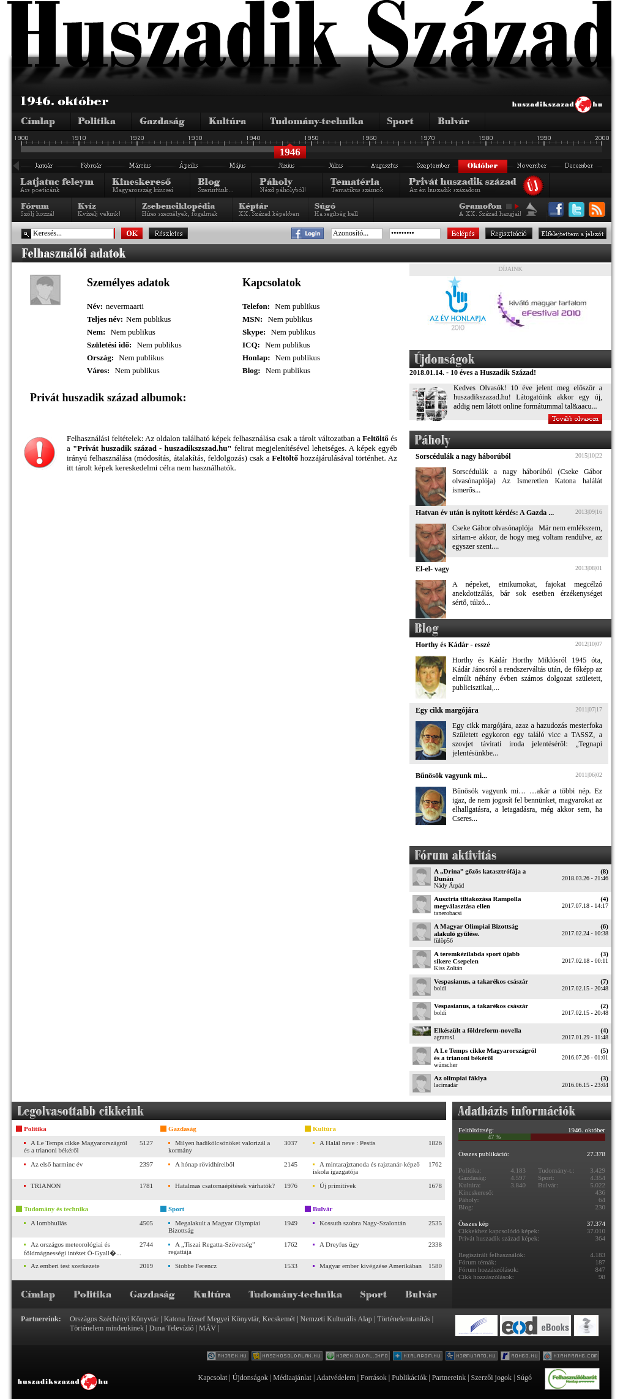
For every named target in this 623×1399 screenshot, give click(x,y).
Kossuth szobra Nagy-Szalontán (362, 1222)
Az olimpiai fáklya (460, 1078)
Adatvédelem (336, 1377)
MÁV (207, 1328)
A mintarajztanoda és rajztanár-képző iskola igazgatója (366, 1167)
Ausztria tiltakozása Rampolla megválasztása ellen (477, 902)
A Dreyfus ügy (339, 1244)
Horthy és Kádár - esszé (453, 644)
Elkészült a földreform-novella (477, 1030)
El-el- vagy (432, 569)
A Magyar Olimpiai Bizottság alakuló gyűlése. (476, 929)
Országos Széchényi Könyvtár (114, 1319)
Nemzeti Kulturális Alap (336, 1319)
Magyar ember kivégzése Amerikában (370, 1265)
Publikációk (409, 1377)
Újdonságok (250, 1377)
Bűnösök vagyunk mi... (451, 775)
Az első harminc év (57, 1164)
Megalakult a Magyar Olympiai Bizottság (214, 1226)
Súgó (524, 1377)
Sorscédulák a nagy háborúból (463, 456)
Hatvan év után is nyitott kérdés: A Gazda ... (485, 512)
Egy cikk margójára (447, 710)
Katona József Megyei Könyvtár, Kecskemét (229, 1319)
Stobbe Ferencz (196, 1265)
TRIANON (46, 1185)
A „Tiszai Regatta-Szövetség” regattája (211, 1248)
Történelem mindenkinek (107, 1328)
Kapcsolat (212, 1377)
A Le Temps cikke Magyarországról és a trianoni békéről (485, 1054)
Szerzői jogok (491, 1377)
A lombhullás (49, 1222)
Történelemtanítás (403, 1319)
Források (373, 1377)
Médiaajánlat (292, 1377)
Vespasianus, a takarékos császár (481, 981)
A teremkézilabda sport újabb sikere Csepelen (477, 957)
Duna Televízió (171, 1328)
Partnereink (449, 1377)
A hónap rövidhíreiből (204, 1164)
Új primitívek (337, 1185)
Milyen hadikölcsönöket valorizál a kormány (219, 1146)
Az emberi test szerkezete (65, 1265)
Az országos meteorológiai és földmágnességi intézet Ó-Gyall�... (72, 1248)
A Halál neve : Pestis (347, 1142)
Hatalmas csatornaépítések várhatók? (225, 1185)
